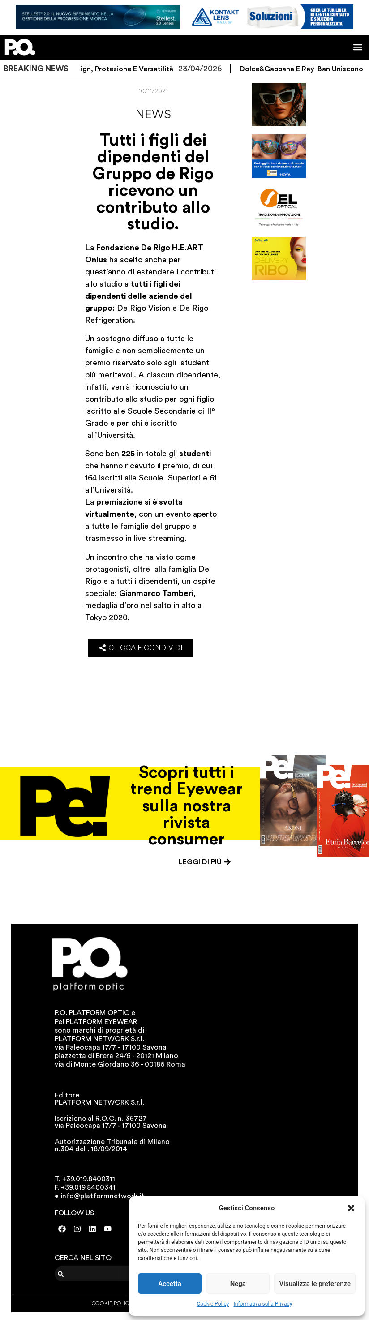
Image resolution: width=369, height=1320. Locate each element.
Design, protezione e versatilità (127, 69)
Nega (238, 1284)
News (153, 114)
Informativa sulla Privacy (262, 1304)
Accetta (169, 1284)
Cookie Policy (213, 1304)
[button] (351, 1208)
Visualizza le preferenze (315, 1284)
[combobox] (110, 1273)
